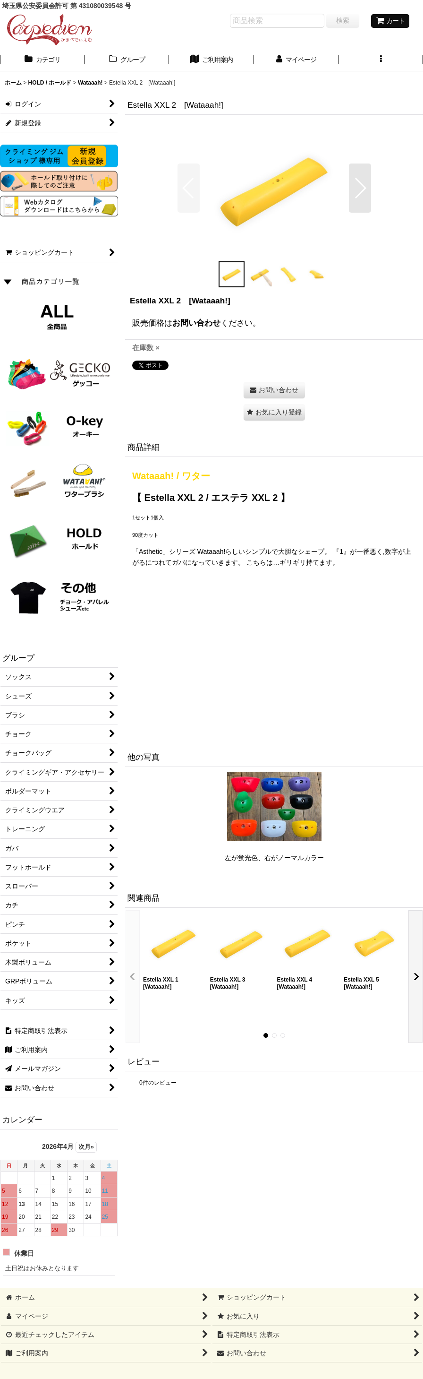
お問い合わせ (196, 323)
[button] (380, 60)
